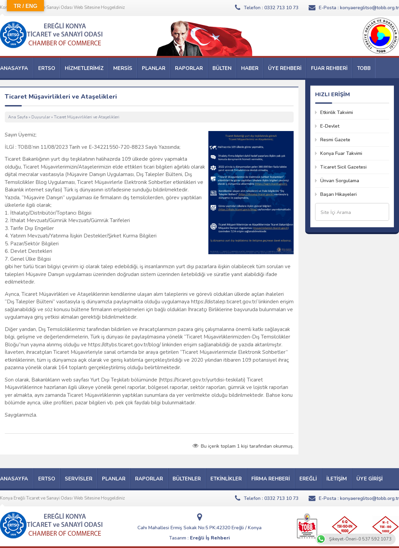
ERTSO (46, 68)
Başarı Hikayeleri (338, 194)
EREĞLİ (308, 478)
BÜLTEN (222, 68)
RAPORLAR (189, 68)
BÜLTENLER (187, 478)
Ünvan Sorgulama (339, 180)
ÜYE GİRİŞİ (369, 478)
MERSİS (122, 68)
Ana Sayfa (18, 117)
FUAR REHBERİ (329, 68)
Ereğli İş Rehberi (210, 538)
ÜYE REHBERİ (284, 68)
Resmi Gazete (335, 139)
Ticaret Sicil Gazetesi (343, 167)
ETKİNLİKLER (226, 478)
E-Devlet (329, 126)
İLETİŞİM (336, 478)
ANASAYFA (14, 68)
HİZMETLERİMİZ (84, 68)
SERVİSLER (78, 478)
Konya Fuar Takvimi (341, 153)
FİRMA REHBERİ (270, 478)
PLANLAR (153, 68)
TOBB (364, 68)
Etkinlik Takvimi (336, 112)
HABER (249, 68)
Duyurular (40, 117)
